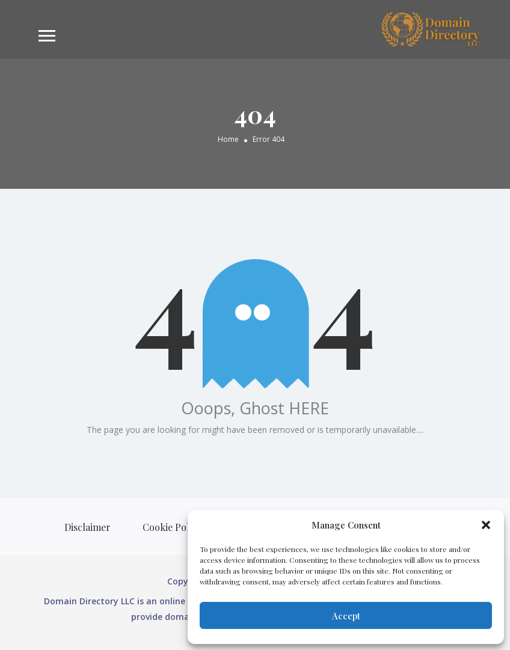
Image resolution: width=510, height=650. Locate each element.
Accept (346, 616)
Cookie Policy (172, 527)
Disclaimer (87, 527)
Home (228, 138)
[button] (486, 525)
